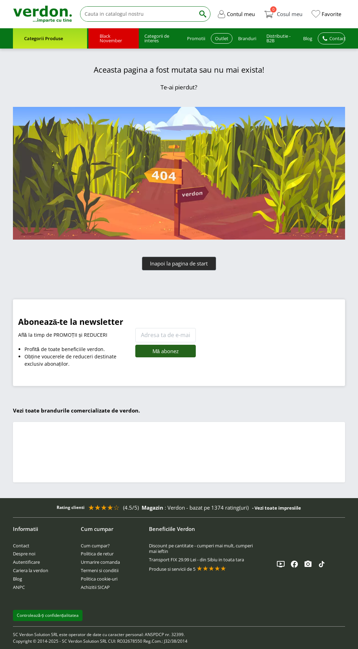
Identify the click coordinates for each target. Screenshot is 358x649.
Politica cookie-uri (99, 579)
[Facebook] (294, 564)
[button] (236, 14)
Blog (17, 579)
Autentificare (26, 562)
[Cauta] (137, 14)
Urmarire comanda (100, 562)
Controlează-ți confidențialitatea (48, 615)
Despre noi (24, 553)
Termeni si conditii (100, 570)
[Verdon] (42, 14)
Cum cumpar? (95, 545)
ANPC (19, 587)
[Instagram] (308, 564)
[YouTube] (281, 564)
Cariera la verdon (30, 570)
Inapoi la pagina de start (179, 263)
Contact (21, 545)
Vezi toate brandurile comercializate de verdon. (76, 410)
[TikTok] (321, 564)
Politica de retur (97, 553)
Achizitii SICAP (95, 587)
